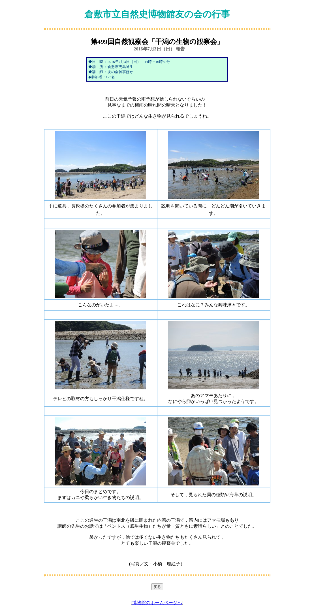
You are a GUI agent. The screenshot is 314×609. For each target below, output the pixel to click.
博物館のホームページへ (157, 602)
